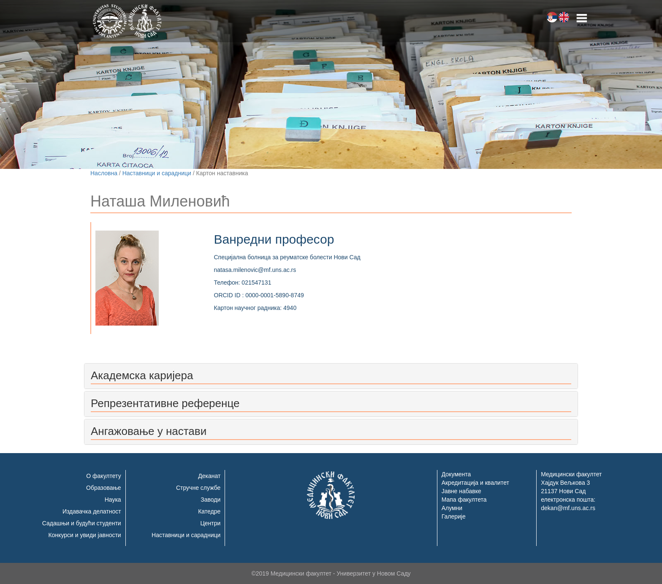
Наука (113, 499)
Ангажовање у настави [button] (148, 431)
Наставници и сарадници (156, 173)
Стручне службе (198, 487)
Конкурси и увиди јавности (84, 535)
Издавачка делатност (91, 511)
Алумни (452, 508)
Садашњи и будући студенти (81, 523)
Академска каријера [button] (142, 375)
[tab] (331, 376)
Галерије (454, 516)
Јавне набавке (461, 491)
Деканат (209, 476)
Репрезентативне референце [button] (165, 403)
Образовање (103, 487)
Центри (210, 523)
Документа (456, 474)
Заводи (210, 499)
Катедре (209, 511)
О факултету (103, 476)
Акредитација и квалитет (475, 482)
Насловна (103, 173)
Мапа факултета (464, 499)
